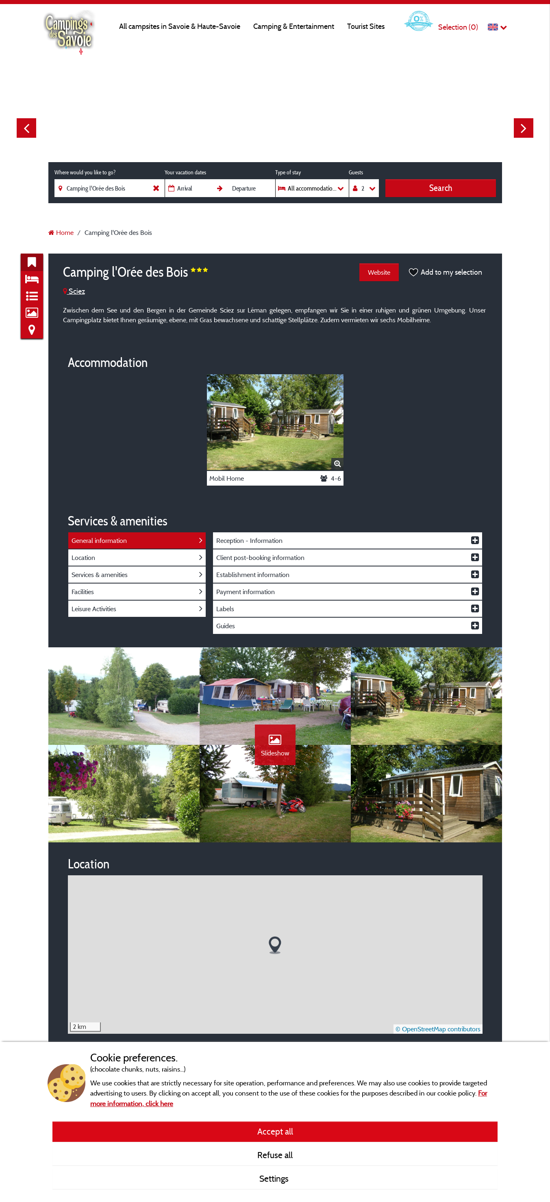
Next (523, 128)
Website (379, 272)
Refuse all (275, 1155)
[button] (275, 945)
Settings (275, 1178)
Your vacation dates (185, 172)
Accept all (275, 1131)
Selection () (458, 27)
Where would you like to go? (84, 172)
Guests (356, 172)
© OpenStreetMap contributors (438, 1029)
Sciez (74, 291)
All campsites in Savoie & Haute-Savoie (179, 26)
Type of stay (288, 172)
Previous (26, 128)
